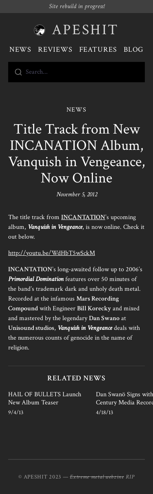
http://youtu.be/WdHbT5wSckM (51, 253)
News (20, 49)
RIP (130, 477)
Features (98, 49)
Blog (134, 49)
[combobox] (76, 72)
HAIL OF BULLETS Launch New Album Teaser (44, 398)
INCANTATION (83, 217)
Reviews (55, 49)
